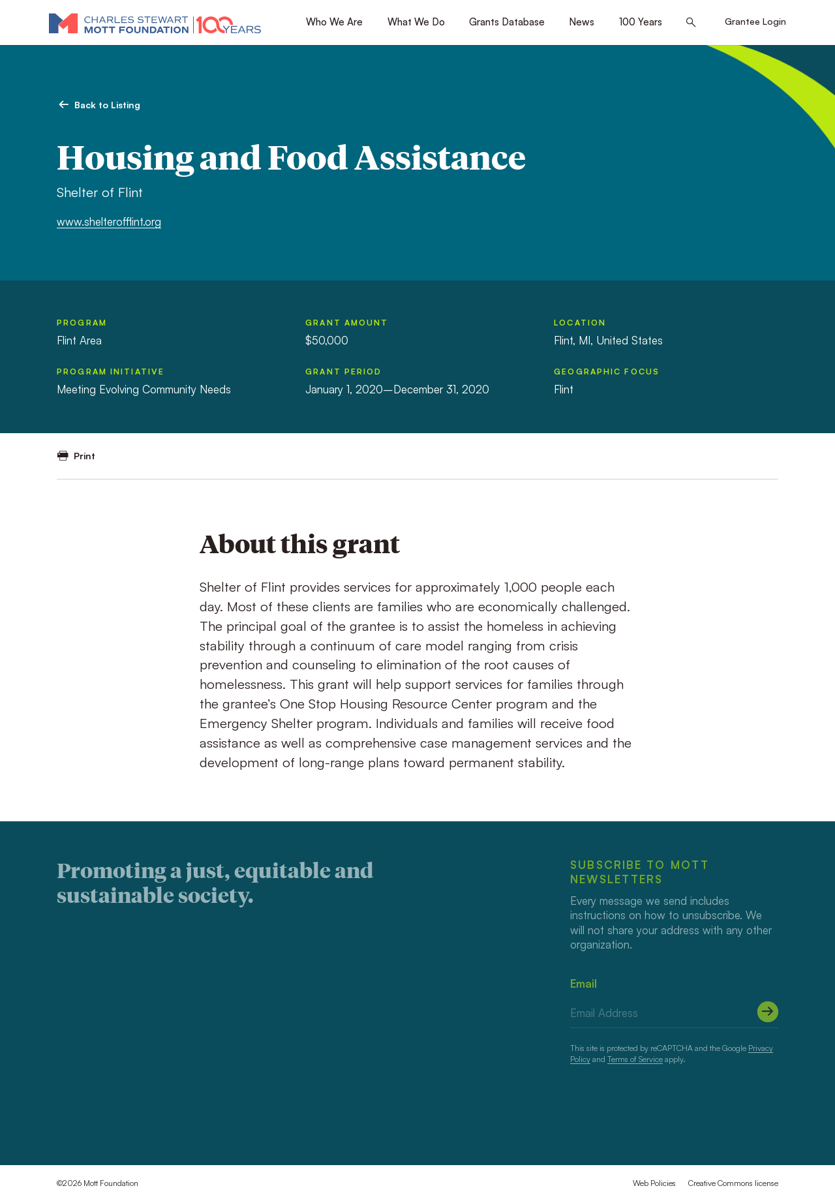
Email (583, 983)
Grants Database (507, 22)
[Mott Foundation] (155, 22)
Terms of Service (635, 1059)
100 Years (640, 22)
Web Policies (654, 1183)
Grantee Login (755, 21)
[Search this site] (691, 23)
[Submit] (767, 1011)
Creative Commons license (733, 1183)
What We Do (416, 22)
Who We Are (334, 22)
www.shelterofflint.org (109, 221)
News (581, 22)
